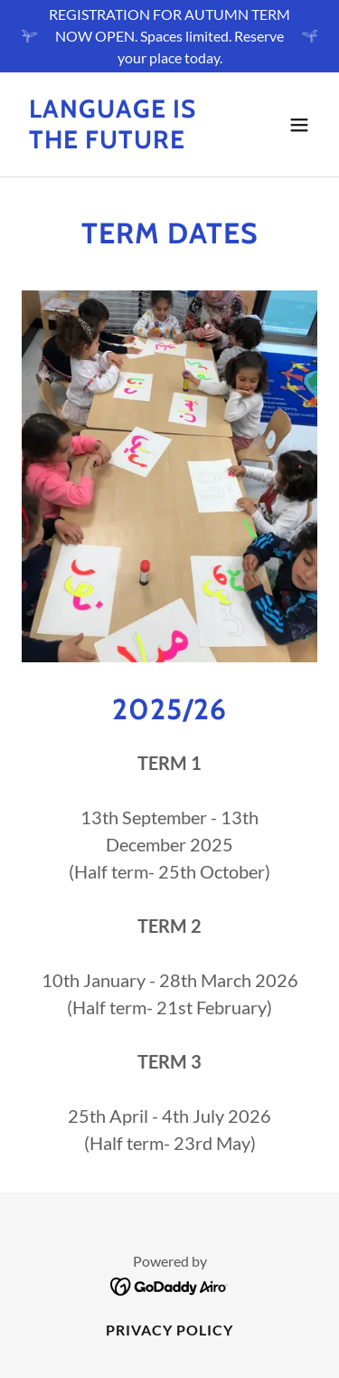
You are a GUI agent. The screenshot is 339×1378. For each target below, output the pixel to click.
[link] (125, 142)
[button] (299, 125)
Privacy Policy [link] (169, 1329)
